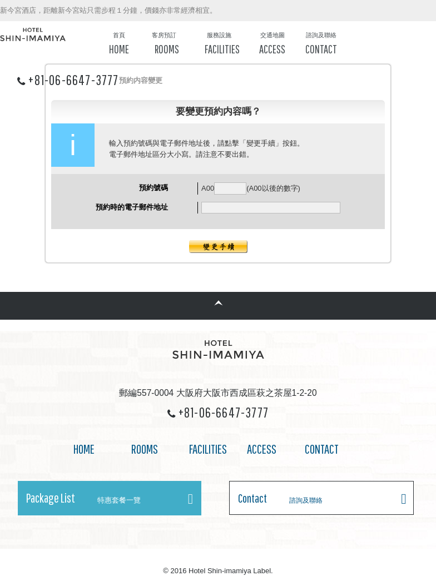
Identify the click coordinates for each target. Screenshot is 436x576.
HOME (84, 448)
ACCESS (261, 448)
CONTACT (322, 448)
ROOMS (144, 448)
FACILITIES (208, 448)
